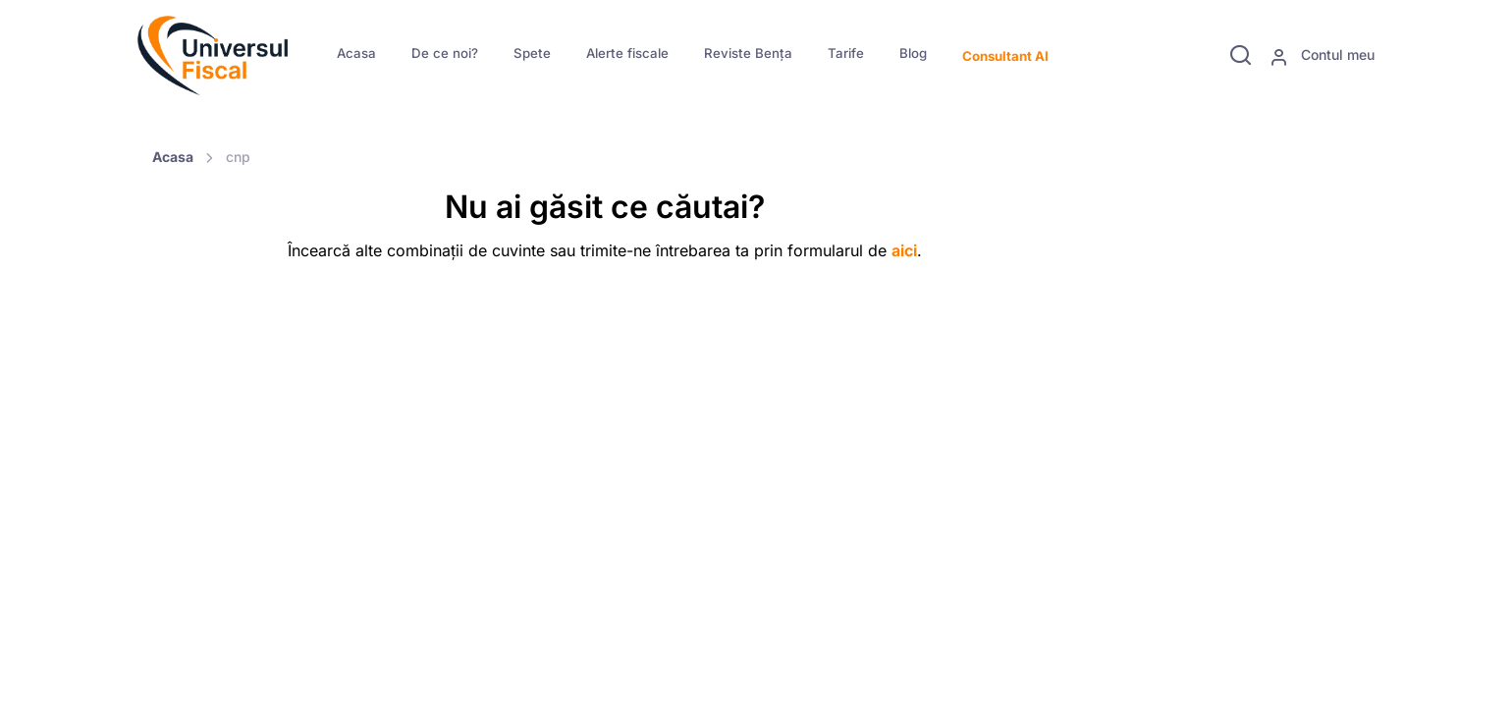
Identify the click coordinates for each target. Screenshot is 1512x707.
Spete (532, 53)
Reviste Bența (748, 53)
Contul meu (1322, 56)
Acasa (356, 53)
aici (904, 250)
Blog (913, 53)
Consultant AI (1005, 56)
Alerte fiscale (627, 53)
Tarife (846, 53)
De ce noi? (444, 53)
